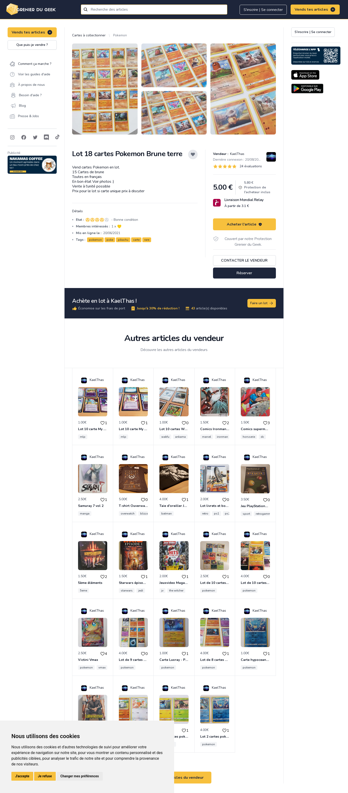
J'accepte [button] (22, 776)
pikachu (123, 240)
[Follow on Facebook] (24, 137)
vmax (102, 667)
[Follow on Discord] (46, 137)
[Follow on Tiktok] (57, 137)
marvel (206, 437)
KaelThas (236, 154)
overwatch (128, 513)
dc (262, 437)
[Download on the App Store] (305, 75)
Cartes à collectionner (89, 35)
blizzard (145, 513)
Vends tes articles (315, 9)
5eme (83, 590)
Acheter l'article (244, 224)
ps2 (227, 513)
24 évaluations (251, 166)
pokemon (95, 240)
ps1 (216, 513)
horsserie (249, 437)
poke (110, 240)
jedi (140, 590)
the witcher (176, 590)
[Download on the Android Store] (307, 88)
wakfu (165, 437)
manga (84, 513)
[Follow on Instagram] (12, 137)
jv (162, 590)
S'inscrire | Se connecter (263, 9)
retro (205, 513)
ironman (222, 437)
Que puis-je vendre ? (32, 45)
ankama (180, 437)
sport (246, 514)
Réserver (244, 273)
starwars (127, 590)
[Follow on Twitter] (35, 137)
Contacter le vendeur (244, 260)
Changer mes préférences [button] (79, 776)
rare (146, 240)
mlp (82, 437)
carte (136, 240)
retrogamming (265, 514)
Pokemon (120, 35)
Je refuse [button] (45, 776)
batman (166, 513)
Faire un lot (262, 303)
